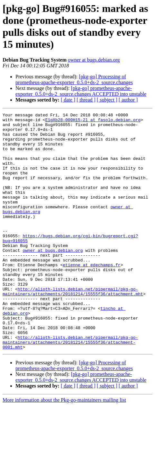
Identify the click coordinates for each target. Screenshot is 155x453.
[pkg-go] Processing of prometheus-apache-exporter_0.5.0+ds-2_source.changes (74, 79)
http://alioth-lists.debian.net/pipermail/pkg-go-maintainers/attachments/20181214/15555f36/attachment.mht (73, 327)
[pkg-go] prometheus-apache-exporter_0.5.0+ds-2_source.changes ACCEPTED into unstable (80, 91)
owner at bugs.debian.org (94, 60)
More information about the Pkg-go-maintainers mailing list (64, 447)
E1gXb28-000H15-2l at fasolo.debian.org (93, 121)
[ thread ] (86, 100)
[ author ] (128, 100)
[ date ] (68, 100)
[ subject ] (107, 100)
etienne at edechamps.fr (91, 296)
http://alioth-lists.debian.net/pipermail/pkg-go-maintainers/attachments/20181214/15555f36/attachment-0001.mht (70, 388)
